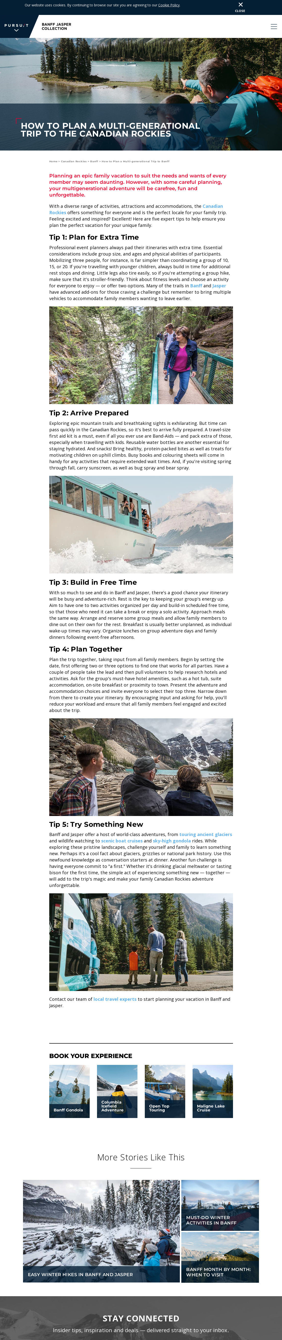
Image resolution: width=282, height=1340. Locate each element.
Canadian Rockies (74, 161)
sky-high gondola (172, 841)
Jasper (219, 286)
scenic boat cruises (122, 841)
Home (53, 161)
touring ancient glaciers (205, 834)
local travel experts (115, 999)
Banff (94, 161)
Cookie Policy (169, 5)
